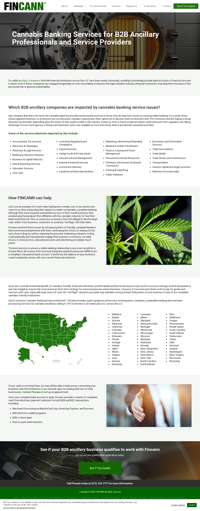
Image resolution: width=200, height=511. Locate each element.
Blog (124, 497)
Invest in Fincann (138, 497)
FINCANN (100, 492)
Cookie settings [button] (178, 505)
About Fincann (29, 497)
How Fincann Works (50, 497)
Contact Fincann (176, 497)
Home (16, 497)
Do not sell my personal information (19, 508)
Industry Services (110, 497)
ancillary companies (29, 80)
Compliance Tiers (88, 497)
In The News (70, 497)
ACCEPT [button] (192, 505)
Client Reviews (158, 497)
